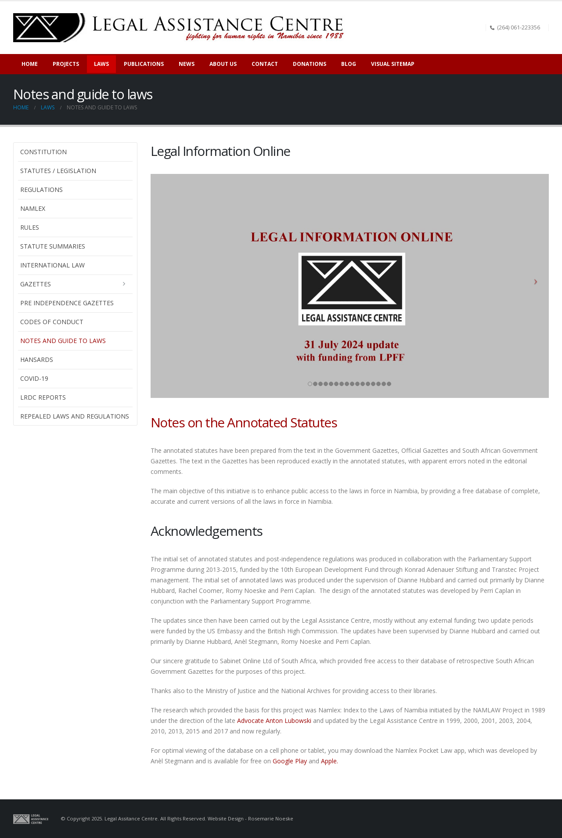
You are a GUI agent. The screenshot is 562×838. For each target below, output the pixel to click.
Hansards (36, 359)
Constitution (43, 152)
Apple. (329, 761)
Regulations (41, 189)
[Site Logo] (181, 27)
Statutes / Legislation (58, 170)
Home (30, 64)
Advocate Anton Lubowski (274, 720)
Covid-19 (34, 378)
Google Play (289, 761)
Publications (144, 64)
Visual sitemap (392, 64)
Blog (348, 64)
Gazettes (35, 284)
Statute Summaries (52, 246)
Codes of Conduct (51, 322)
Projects (66, 64)
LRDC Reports (43, 397)
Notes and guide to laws (63, 340)
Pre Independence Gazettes (67, 303)
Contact (265, 64)
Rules (29, 227)
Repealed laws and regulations (74, 416)
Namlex (32, 208)
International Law (52, 265)
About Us (223, 64)
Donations (309, 64)
